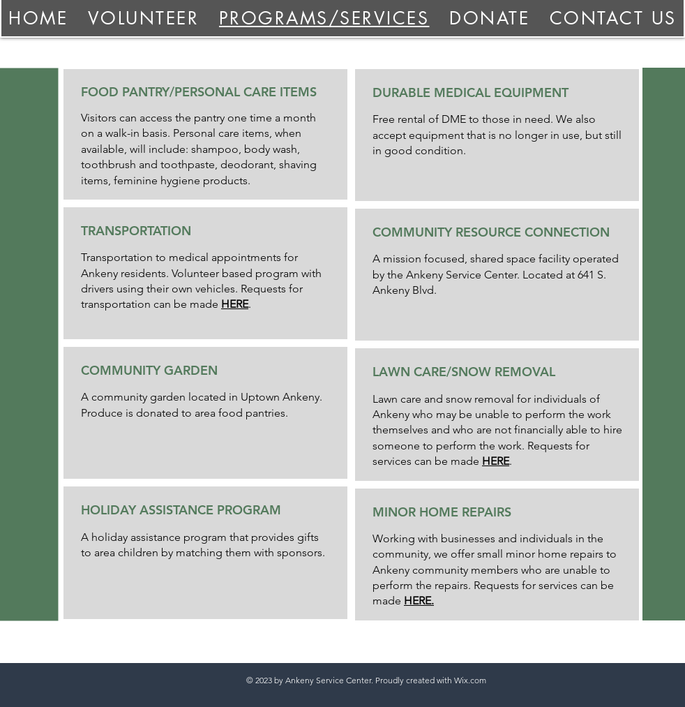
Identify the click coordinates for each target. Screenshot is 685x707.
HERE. (419, 600)
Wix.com (470, 680)
